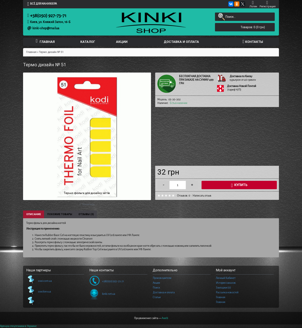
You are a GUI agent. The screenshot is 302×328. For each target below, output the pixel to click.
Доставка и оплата (164, 292)
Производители (162, 278)
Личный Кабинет (226, 278)
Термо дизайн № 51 (51, 52)
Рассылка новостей (227, 292)
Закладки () (223, 287)
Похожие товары (59, 214)
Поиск (156, 287)
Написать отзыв (202, 195)
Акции (156, 282)
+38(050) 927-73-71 (48, 15)
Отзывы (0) (86, 214)
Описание (33, 214)
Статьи (157, 297)
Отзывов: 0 (183, 195)
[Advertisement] (217, 136)
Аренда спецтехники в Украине (18, 326)
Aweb (165, 318)
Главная (31, 52)
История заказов (226, 282)
